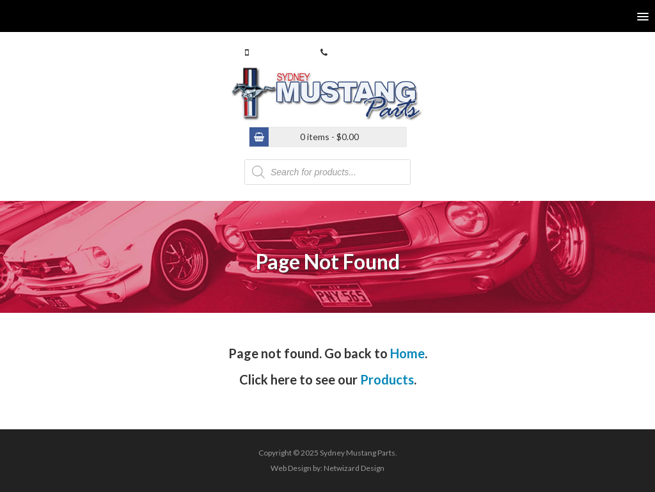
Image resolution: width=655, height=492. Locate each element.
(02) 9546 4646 (359, 52)
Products (387, 379)
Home (407, 353)
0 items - (329, 136)
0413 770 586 (278, 52)
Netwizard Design (354, 468)
